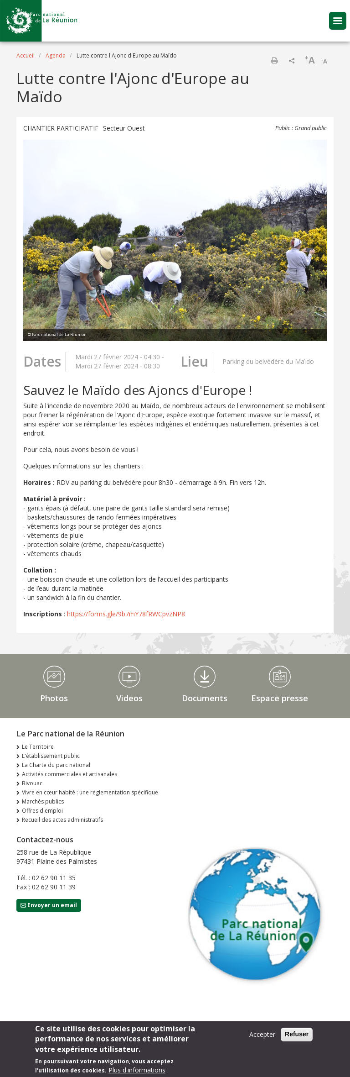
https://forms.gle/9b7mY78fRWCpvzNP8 (126, 613)
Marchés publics (43, 801)
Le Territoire (38, 747)
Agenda (56, 55)
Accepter (262, 1034)
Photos (54, 698)
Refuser (297, 1034)
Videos (129, 698)
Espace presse (279, 698)
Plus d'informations (136, 1070)
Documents (204, 698)
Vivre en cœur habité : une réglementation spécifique (90, 792)
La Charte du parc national (56, 765)
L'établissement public (51, 756)
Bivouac (32, 783)
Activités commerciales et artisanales (69, 774)
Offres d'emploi (42, 810)
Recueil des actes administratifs (62, 820)
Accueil (25, 55)
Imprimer (274, 60)
